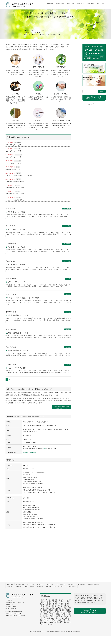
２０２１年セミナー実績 (13, 145)
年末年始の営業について (13, 169)
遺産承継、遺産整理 (93, 584)
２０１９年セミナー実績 (13, 157)
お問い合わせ (51, 584)
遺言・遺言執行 (80, 584)
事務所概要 (10, 584)
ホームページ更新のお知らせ (15, 200)
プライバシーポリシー (60, 586)
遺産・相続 (70, 584)
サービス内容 (30, 584)
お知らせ (18, 173)
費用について (41, 584)
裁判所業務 (40, 586)
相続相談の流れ (20, 584)
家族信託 (48, 586)
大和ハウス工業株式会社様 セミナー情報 (19, 175)
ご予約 (44, 448)
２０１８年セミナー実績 (13, 163)
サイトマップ (72, 586)
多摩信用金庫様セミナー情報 (15, 181)
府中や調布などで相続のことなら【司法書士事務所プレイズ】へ (61, 407)
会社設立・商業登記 (28, 586)
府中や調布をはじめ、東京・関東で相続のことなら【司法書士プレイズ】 (53, 631)
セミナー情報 (18, 142)
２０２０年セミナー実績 (13, 151)
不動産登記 (18, 586)
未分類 (17, 167)
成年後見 (9, 586)
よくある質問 (61, 584)
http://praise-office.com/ (29, 452)
